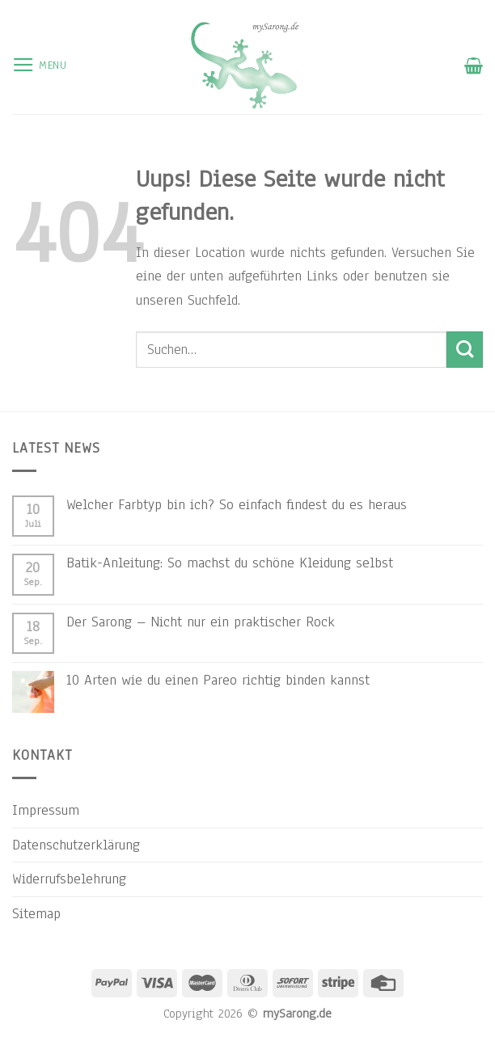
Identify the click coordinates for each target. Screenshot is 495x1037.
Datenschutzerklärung (76, 844)
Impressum (45, 810)
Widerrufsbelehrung (69, 878)
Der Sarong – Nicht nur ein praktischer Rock (200, 621)
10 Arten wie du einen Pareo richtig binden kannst (218, 680)
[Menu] (39, 65)
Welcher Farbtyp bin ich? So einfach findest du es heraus (236, 504)
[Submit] (464, 349)
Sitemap (36, 913)
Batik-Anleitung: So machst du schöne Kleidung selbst (229, 562)
